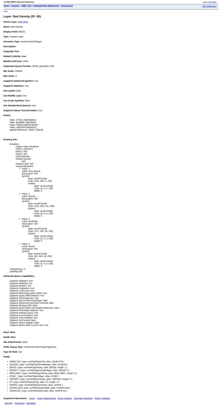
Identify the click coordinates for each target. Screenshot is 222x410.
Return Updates (102, 398)
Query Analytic (65, 398)
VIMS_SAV (26, 6)
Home (6, 6)
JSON (6, 11)
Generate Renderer (83, 398)
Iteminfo (8, 403)
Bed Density (67, 6)
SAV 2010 (23, 22)
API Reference (209, 6)
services (15, 6)
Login (205, 2)
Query (32, 398)
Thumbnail (19, 403)
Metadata (31, 403)
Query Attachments (46, 398)
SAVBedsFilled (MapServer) (46, 6)
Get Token (213, 2)
